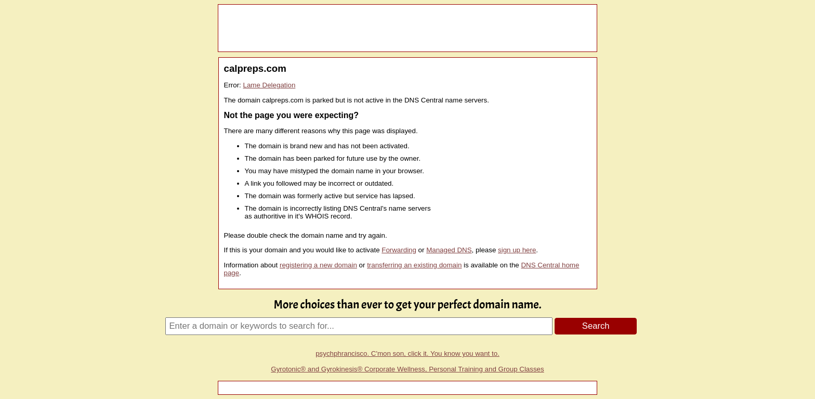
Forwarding (399, 250)
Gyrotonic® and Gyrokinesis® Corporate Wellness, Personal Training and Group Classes (407, 369)
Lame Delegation (269, 85)
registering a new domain (318, 265)
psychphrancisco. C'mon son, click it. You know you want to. (407, 353)
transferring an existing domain (414, 265)
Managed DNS (448, 250)
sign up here (517, 250)
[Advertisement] (407, 28)
